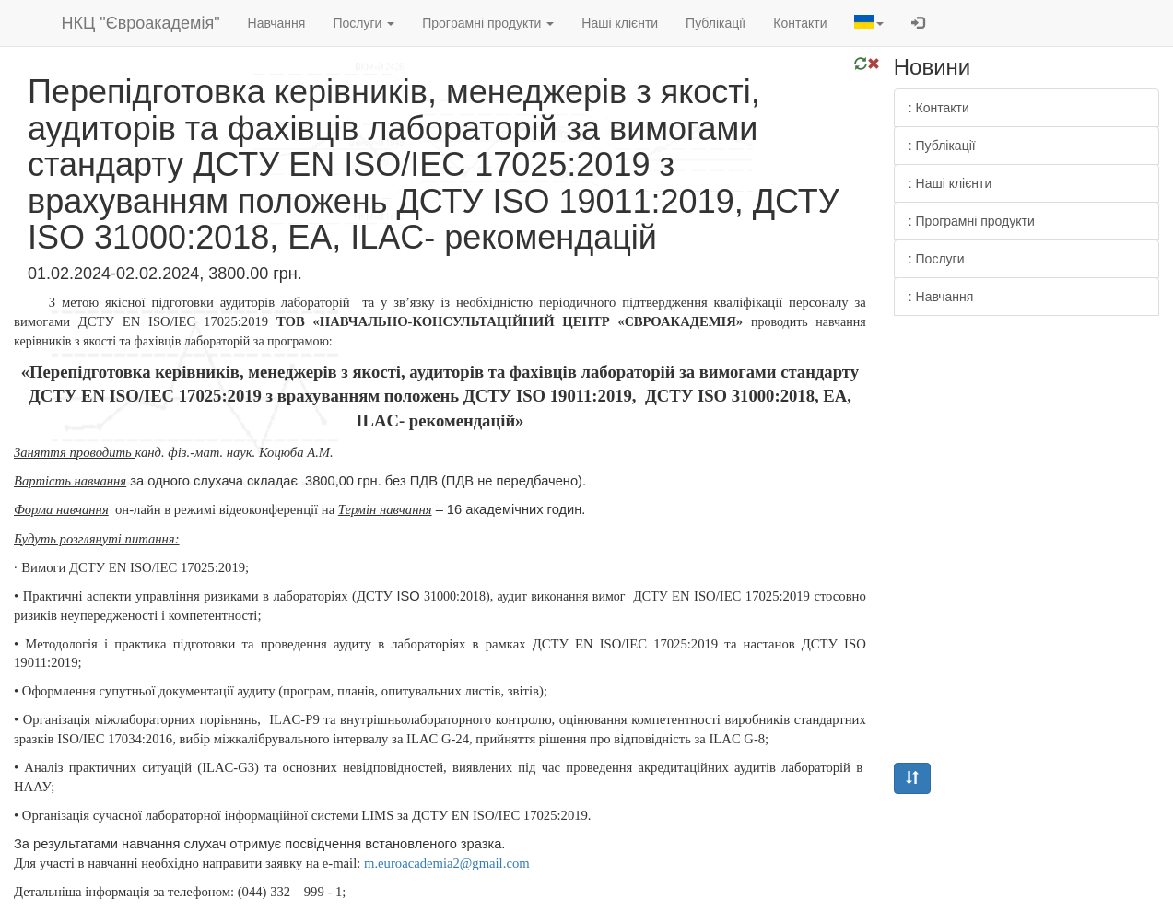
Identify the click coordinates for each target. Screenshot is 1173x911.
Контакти (800, 23)
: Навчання (941, 296)
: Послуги (937, 258)
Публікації (715, 23)
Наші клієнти (619, 23)
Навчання (277, 23)
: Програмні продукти (972, 221)
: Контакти (939, 107)
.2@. (447, 863)
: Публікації (942, 145)
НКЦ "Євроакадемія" (141, 23)
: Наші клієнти (950, 183)
